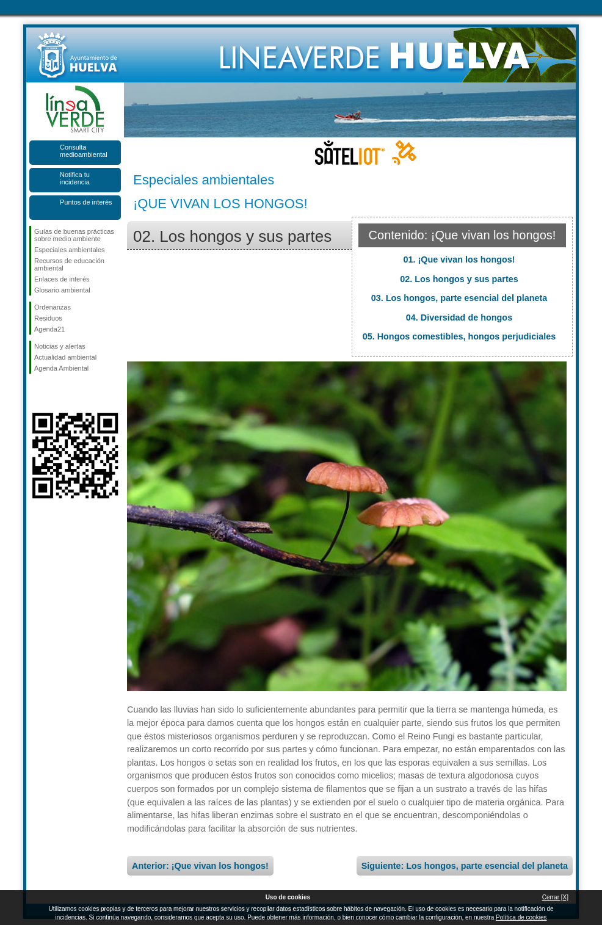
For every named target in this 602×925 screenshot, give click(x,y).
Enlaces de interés (62, 279)
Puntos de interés (86, 202)
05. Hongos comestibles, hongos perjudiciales (459, 336)
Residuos (48, 318)
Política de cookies (521, 917)
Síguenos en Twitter (56, 393)
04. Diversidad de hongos (459, 317)
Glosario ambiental (62, 290)
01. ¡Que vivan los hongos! (459, 259)
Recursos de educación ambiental (69, 264)
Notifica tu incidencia (75, 178)
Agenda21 (49, 329)
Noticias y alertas (59, 346)
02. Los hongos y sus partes (459, 279)
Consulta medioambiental (83, 150)
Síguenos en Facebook (36, 393)
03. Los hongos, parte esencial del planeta (459, 298)
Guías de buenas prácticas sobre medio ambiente (74, 235)
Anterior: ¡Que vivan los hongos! (200, 866)
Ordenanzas (52, 307)
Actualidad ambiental (65, 357)
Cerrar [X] (555, 897)
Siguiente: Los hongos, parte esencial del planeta (464, 866)
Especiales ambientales (69, 249)
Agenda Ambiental (61, 368)
